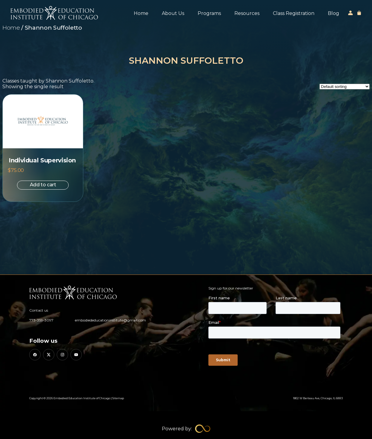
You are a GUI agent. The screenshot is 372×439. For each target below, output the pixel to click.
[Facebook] (35, 354)
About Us (173, 13)
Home (141, 13)
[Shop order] (344, 86)
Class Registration (293, 13)
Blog (333, 13)
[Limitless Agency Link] (186, 428)
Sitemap (118, 398)
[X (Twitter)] (48, 354)
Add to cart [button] (43, 185)
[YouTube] (76, 354)
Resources (246, 13)
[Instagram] (62, 354)
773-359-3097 (41, 320)
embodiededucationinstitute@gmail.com (110, 320)
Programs (209, 13)
